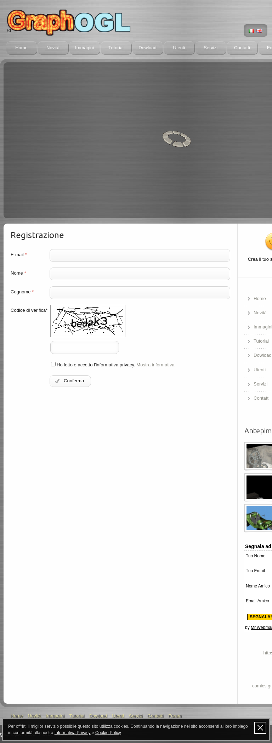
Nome (18, 273)
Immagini (84, 47)
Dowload (147, 47)
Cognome (22, 291)
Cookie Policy (108, 732)
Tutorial (116, 47)
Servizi (210, 47)
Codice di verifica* (29, 310)
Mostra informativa (155, 364)
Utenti (179, 47)
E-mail (19, 254)
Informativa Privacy (73, 732)
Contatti (242, 47)
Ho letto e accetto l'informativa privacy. (113, 364)
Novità (53, 47)
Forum (175, 716)
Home (21, 47)
